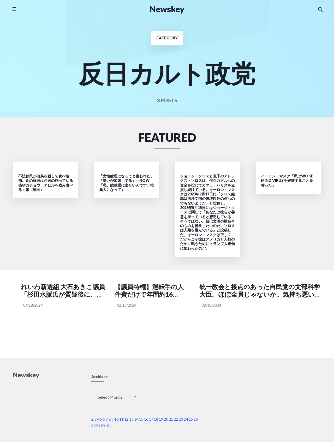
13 (131, 419)
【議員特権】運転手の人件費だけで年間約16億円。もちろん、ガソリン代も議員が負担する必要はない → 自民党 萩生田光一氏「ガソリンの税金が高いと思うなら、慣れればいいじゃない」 (149, 290)
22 (176, 419)
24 (186, 419)
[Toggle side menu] (14, 9)
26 (196, 419)
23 (181, 419)
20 (166, 419)
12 (126, 419)
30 (108, 425)
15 (141, 419)
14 (136, 419)
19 (161, 419)
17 (151, 419)
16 (146, 419)
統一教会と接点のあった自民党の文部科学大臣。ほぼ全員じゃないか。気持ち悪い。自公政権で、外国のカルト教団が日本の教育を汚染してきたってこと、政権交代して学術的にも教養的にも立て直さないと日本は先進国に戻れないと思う (260, 290)
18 (156, 419)
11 (121, 419)
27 (93, 425)
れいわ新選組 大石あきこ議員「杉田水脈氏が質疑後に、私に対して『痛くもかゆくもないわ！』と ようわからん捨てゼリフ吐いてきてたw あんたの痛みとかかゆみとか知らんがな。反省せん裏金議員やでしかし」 (63, 290)
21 (171, 419)
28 (98, 425)
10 (116, 419)
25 (191, 419)
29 (103, 425)
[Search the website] (320, 9)
